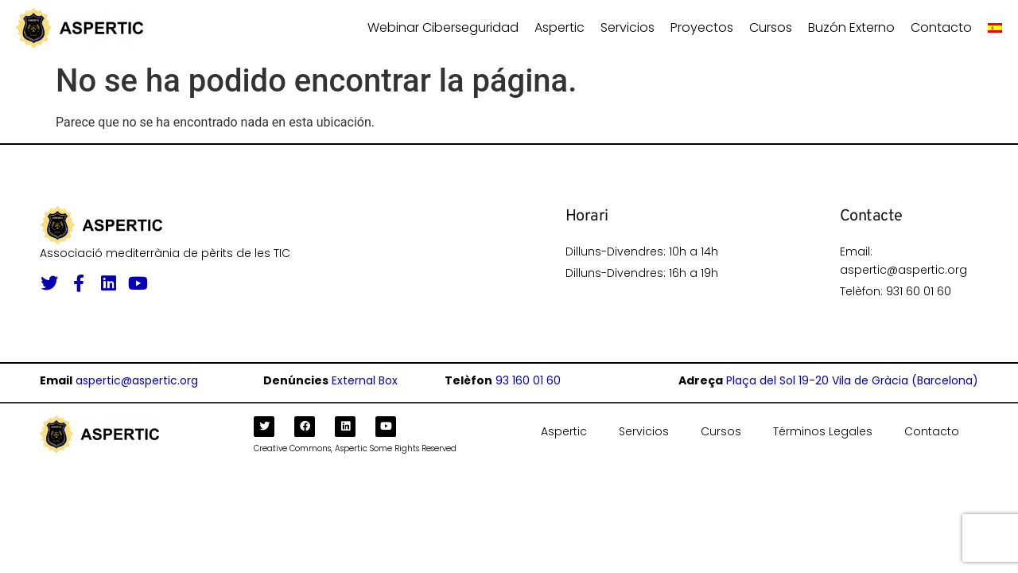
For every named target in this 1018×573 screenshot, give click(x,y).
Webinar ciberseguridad (443, 27)
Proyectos (701, 27)
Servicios (627, 27)
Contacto (941, 27)
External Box (365, 380)
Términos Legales (822, 431)
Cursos (770, 27)
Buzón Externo (851, 27)
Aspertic (559, 27)
